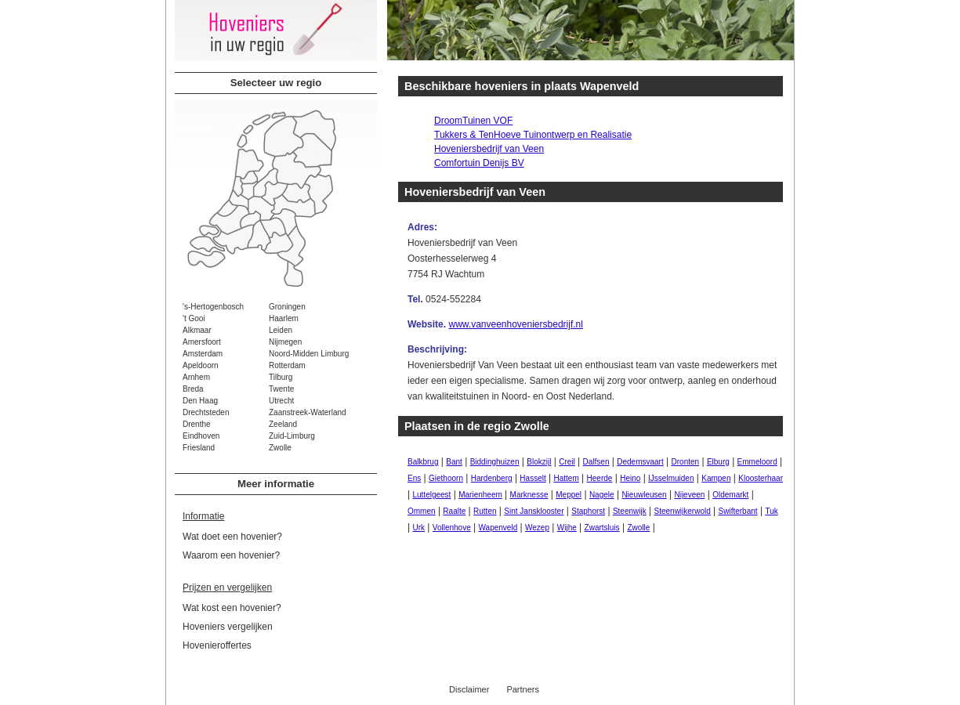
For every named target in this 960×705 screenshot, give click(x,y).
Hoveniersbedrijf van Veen (489, 148)
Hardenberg (492, 478)
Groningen (287, 306)
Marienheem (480, 494)
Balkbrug (423, 461)
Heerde (600, 478)
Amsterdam (203, 353)
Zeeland (283, 424)
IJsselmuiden (671, 478)
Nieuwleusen (643, 494)
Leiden (280, 330)
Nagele (601, 494)
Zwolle (280, 447)
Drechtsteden (206, 412)
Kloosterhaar (760, 478)
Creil (567, 461)
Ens (414, 478)
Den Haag (200, 400)
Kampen (715, 478)
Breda (193, 389)
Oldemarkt (730, 494)
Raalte (454, 511)
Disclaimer (469, 689)
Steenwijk (630, 511)
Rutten (484, 511)
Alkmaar (197, 330)
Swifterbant (738, 511)
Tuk (771, 511)
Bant (454, 461)
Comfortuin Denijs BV (479, 162)
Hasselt (532, 478)
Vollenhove (452, 527)
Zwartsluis (602, 527)
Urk (418, 527)
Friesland (199, 447)
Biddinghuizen (495, 461)
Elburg (718, 461)
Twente (281, 389)
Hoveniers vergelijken (228, 626)
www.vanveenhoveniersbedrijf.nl (515, 324)
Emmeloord (757, 461)
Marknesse (529, 494)
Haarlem (284, 318)
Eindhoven (201, 436)
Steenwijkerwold (682, 511)
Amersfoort (202, 342)
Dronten (686, 461)
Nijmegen (285, 342)
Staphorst (588, 511)
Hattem (566, 478)
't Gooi (194, 318)
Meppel (568, 494)
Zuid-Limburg (292, 436)
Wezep (537, 527)
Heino (630, 478)
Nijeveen (689, 494)
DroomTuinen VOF (473, 120)
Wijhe (567, 527)
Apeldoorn (201, 365)
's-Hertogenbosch (213, 306)
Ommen (422, 511)
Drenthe (197, 424)
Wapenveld (498, 527)
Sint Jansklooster (533, 511)
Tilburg (280, 377)
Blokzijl (539, 461)
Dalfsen (596, 461)
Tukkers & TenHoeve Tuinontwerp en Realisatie (533, 134)
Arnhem (196, 377)
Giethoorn (446, 478)
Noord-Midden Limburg (309, 353)
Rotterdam (287, 365)
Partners (522, 689)
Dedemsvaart (640, 461)
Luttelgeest (431, 494)
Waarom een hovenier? (231, 555)
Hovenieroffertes (217, 645)
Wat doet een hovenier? (232, 536)
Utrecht (281, 400)
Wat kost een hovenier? (232, 607)
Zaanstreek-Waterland (307, 412)
